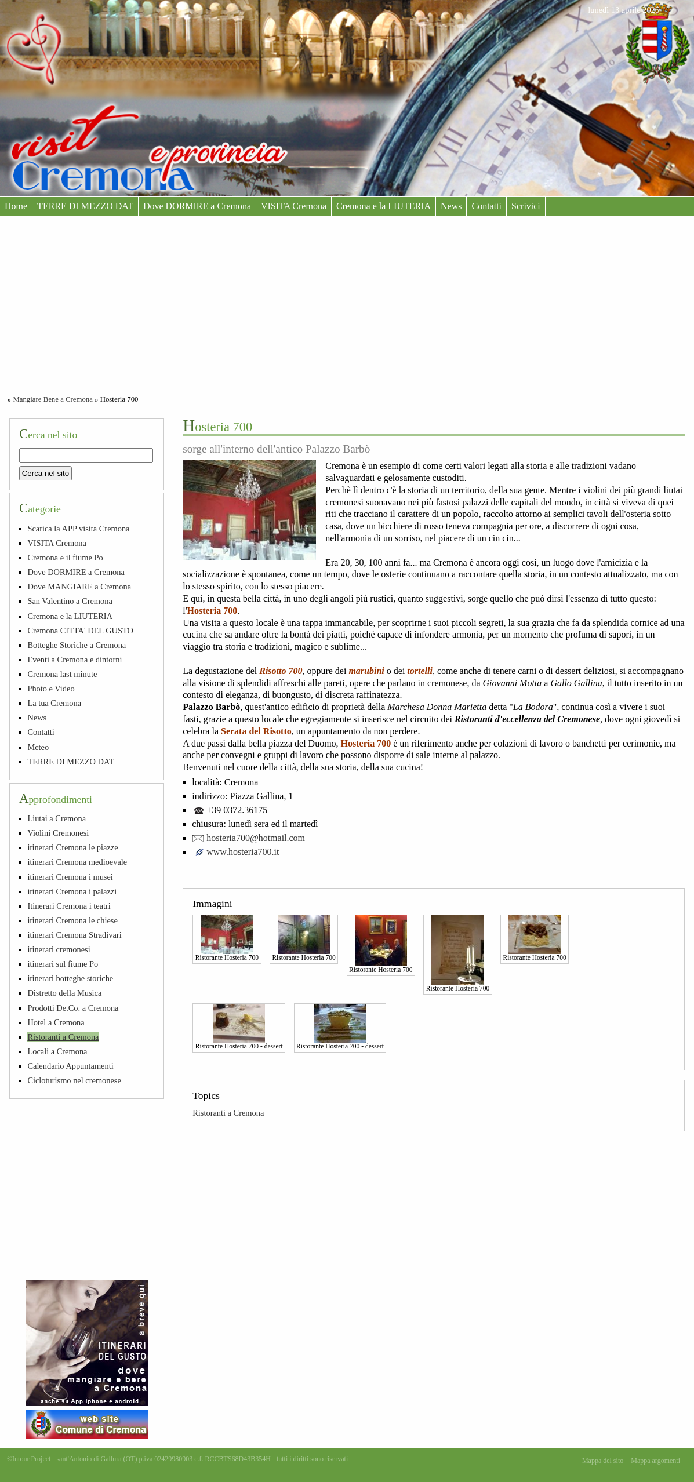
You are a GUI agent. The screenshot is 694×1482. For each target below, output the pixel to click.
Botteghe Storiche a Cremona (76, 645)
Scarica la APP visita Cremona (78, 528)
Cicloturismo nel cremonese (74, 1080)
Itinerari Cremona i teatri (68, 906)
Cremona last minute (62, 674)
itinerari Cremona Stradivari (74, 935)
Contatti (486, 206)
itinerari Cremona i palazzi (72, 891)
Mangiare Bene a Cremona (53, 399)
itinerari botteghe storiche (70, 978)
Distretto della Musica (64, 992)
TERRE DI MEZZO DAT (85, 206)
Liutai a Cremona (56, 818)
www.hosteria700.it (242, 852)
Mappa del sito (602, 1460)
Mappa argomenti (655, 1460)
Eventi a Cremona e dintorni (74, 659)
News (451, 206)
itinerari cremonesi (58, 949)
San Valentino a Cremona (69, 601)
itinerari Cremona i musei (69, 877)
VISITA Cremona (293, 206)
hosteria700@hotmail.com (255, 838)
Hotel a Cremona (55, 1022)
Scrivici (525, 206)
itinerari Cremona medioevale (77, 861)
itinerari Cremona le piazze (72, 847)
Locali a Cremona (57, 1051)
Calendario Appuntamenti (70, 1065)
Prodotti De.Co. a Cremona (72, 1008)
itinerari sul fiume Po (62, 963)
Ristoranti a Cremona (228, 1112)
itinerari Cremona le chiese (72, 920)
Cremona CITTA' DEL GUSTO (80, 630)
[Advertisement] (347, 302)
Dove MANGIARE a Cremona (79, 586)
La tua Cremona (54, 703)
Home (16, 206)
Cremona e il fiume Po (65, 557)
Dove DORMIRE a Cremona (197, 206)
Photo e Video (50, 688)
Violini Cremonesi (58, 833)
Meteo (38, 747)
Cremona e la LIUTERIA (383, 206)
